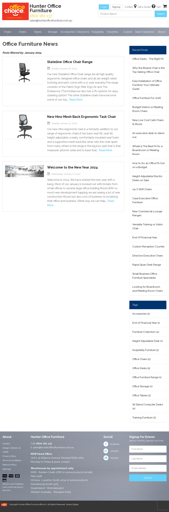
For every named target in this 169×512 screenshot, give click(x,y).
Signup (116, 6)
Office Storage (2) (142, 386)
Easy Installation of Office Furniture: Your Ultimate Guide (147, 85)
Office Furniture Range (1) (147, 377)
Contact (6, 443)
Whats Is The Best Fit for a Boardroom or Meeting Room (147, 150)
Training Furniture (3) (144, 417)
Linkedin (111, 451)
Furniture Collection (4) (145, 331)
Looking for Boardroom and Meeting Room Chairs (147, 288)
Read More (76, 99)
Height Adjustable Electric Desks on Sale (147, 178)
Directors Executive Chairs (147, 255)
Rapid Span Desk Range (146, 264)
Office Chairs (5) (141, 359)
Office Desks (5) (141, 368)
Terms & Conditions (11, 460)
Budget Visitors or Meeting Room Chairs (147, 109)
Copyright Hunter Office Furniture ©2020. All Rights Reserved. (37, 504)
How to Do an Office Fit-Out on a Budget (148, 165)
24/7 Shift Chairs (142, 189)
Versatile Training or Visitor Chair (147, 226)
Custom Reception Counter (148, 246)
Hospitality (98, 31)
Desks (22, 31)
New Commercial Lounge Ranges (147, 213)
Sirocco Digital (72, 504)
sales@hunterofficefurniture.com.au (51, 20)
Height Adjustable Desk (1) (147, 341)
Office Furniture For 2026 (146, 98)
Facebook (111, 444)
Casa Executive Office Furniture (145, 200)
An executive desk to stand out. (148, 135)
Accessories (68, 31)
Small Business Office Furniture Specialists (144, 275)
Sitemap (6, 469)
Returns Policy (9, 464)
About (161, 31)
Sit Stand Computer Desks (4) (147, 406)
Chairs (7, 31)
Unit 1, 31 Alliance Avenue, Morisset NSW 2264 (57, 457)
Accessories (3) (141, 313)
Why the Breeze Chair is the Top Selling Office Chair (148, 70)
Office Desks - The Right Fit (148, 58)
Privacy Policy (9, 456)
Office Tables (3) (141, 395)
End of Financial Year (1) (146, 322)
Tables (37, 31)
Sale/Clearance (144, 31)
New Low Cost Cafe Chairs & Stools (148, 122)
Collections (82, 31)
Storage (52, 31)
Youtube (110, 458)
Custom (127, 31)
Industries (112, 31)
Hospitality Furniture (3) (145, 350)
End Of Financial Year (144, 237)
